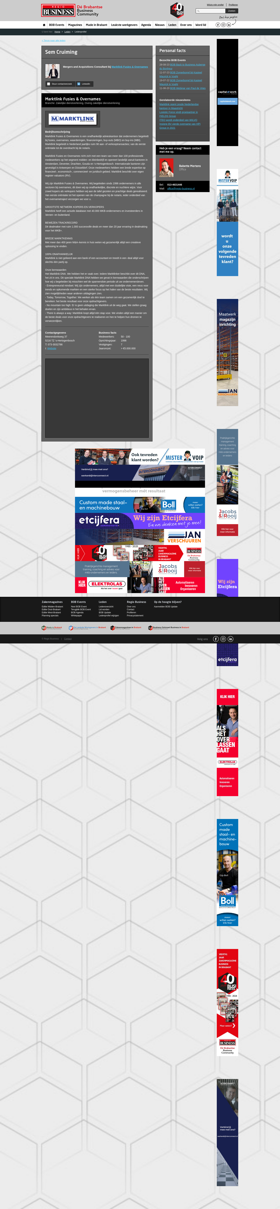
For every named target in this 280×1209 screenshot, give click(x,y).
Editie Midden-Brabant (52, 606)
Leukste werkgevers (124, 25)
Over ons (186, 25)
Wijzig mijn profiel (215, 5)
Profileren (233, 5)
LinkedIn (83, 84)
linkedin (230, 639)
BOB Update (105, 612)
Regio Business (72, 10)
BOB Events (56, 25)
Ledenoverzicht (106, 606)
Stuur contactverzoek (59, 84)
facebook (216, 639)
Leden (172, 25)
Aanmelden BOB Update (166, 606)
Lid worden (104, 609)
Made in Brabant (96, 25)
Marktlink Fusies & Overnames (130, 66)
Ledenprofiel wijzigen (109, 615)
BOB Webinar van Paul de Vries (188, 88)
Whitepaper (76, 615)
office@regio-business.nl (181, 188)
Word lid (201, 25)
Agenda (146, 25)
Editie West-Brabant (51, 612)
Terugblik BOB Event (81, 609)
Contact (130, 609)
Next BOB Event (79, 606)
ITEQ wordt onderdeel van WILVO (178, 120)
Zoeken (231, 11)
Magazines (75, 25)
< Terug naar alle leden (53, 40)
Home (44, 25)
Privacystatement (135, 615)
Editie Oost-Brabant (51, 609)
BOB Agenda (77, 612)
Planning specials (50, 615)
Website (51, 348)
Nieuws (160, 25)
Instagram (223, 639)
